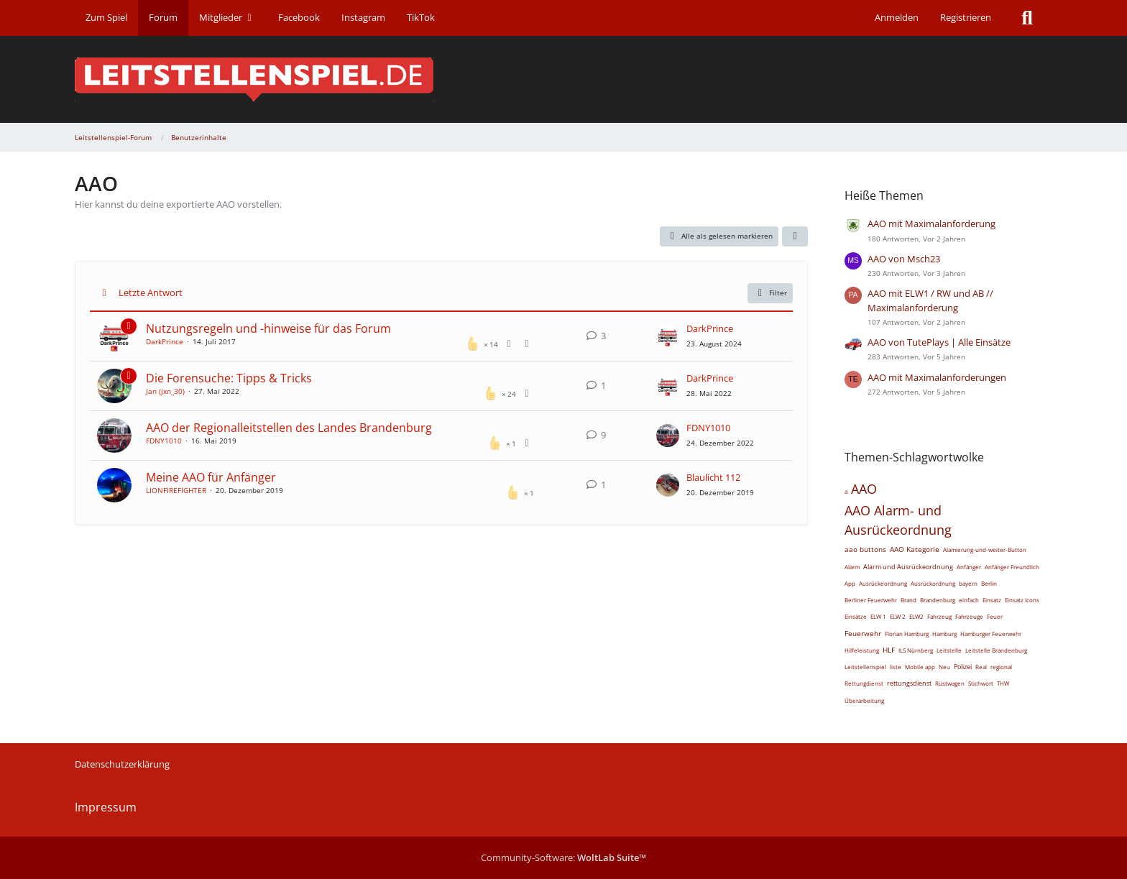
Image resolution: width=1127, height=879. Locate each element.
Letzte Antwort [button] (151, 292)
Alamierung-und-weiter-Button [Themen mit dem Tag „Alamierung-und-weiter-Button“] (984, 549)
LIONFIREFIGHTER (176, 490)
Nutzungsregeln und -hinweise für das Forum (268, 328)
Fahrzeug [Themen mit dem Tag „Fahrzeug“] (939, 616)
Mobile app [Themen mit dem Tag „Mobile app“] (920, 667)
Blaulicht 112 (713, 477)
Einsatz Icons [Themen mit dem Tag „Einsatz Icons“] (1022, 600)
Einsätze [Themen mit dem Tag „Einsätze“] (856, 616)
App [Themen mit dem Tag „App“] (850, 583)
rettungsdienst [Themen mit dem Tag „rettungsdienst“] (909, 683)
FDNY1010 (164, 441)
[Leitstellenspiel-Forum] (563, 79)
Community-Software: (563, 857)
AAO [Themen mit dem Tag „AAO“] (864, 488)
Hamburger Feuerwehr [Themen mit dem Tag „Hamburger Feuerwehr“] (990, 634)
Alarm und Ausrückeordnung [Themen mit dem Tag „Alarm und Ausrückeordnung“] (908, 566)
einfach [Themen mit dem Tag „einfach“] (969, 600)
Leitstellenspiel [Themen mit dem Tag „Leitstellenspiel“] (865, 667)
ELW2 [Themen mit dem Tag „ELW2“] (916, 616)
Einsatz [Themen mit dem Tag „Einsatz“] (992, 600)
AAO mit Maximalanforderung (931, 223)
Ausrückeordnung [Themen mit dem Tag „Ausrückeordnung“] (883, 583)
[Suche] (1027, 18)
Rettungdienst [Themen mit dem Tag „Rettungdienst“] (864, 683)
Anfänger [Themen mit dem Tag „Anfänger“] (969, 567)
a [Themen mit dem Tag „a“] (846, 491)
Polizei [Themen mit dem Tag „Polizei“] (963, 666)
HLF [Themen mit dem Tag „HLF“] (889, 650)
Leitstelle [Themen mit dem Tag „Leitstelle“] (949, 650)
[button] (795, 236)
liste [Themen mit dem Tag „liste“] (895, 667)
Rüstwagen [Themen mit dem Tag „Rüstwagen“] (950, 683)
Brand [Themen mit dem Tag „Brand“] (908, 600)
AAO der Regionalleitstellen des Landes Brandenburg (289, 428)
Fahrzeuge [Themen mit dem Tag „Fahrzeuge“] (969, 616)
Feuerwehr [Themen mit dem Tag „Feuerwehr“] (863, 633)
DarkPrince (164, 341)
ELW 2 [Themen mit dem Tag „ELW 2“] (898, 616)
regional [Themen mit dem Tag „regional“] (1001, 667)
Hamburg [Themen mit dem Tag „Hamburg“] (944, 634)
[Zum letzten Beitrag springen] (667, 336)
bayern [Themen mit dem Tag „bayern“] (968, 583)
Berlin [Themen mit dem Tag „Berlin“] (989, 583)
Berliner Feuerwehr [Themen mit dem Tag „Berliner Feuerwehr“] (871, 600)
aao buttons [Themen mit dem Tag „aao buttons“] (865, 549)
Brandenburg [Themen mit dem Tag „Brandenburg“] (937, 600)
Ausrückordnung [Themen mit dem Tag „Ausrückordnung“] (933, 583)
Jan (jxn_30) (165, 391)
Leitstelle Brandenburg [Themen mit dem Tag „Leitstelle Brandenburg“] (996, 650)
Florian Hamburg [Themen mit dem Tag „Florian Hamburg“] (907, 634)
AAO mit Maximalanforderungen (937, 377)
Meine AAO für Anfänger (211, 477)
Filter (770, 293)
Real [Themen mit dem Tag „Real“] (981, 667)
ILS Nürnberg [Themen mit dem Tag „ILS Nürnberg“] (915, 650)
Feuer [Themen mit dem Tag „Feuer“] (995, 616)
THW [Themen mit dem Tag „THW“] (1003, 683)
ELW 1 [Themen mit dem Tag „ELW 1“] (878, 616)
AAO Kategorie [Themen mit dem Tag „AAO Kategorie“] (914, 549)
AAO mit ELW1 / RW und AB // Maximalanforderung (930, 300)
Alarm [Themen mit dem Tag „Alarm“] (852, 567)
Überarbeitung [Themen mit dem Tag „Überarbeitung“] (864, 700)
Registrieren (965, 17)
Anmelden (897, 17)
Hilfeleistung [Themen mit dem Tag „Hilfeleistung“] (862, 650)
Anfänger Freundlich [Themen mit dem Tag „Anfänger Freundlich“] (1012, 567)
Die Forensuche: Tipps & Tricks (229, 378)
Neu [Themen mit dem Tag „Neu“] (944, 667)
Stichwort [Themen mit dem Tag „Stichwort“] (980, 683)
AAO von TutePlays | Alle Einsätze (939, 342)
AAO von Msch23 (904, 258)
